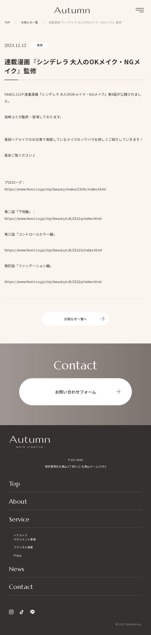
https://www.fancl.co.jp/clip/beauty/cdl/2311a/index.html (53, 218)
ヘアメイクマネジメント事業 (25, 537)
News (16, 569)
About (18, 501)
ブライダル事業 (23, 547)
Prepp (18, 555)
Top (14, 484)
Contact (21, 587)
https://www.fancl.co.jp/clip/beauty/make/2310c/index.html (55, 189)
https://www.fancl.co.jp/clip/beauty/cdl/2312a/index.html (53, 281)
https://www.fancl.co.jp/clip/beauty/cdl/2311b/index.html (53, 250)
